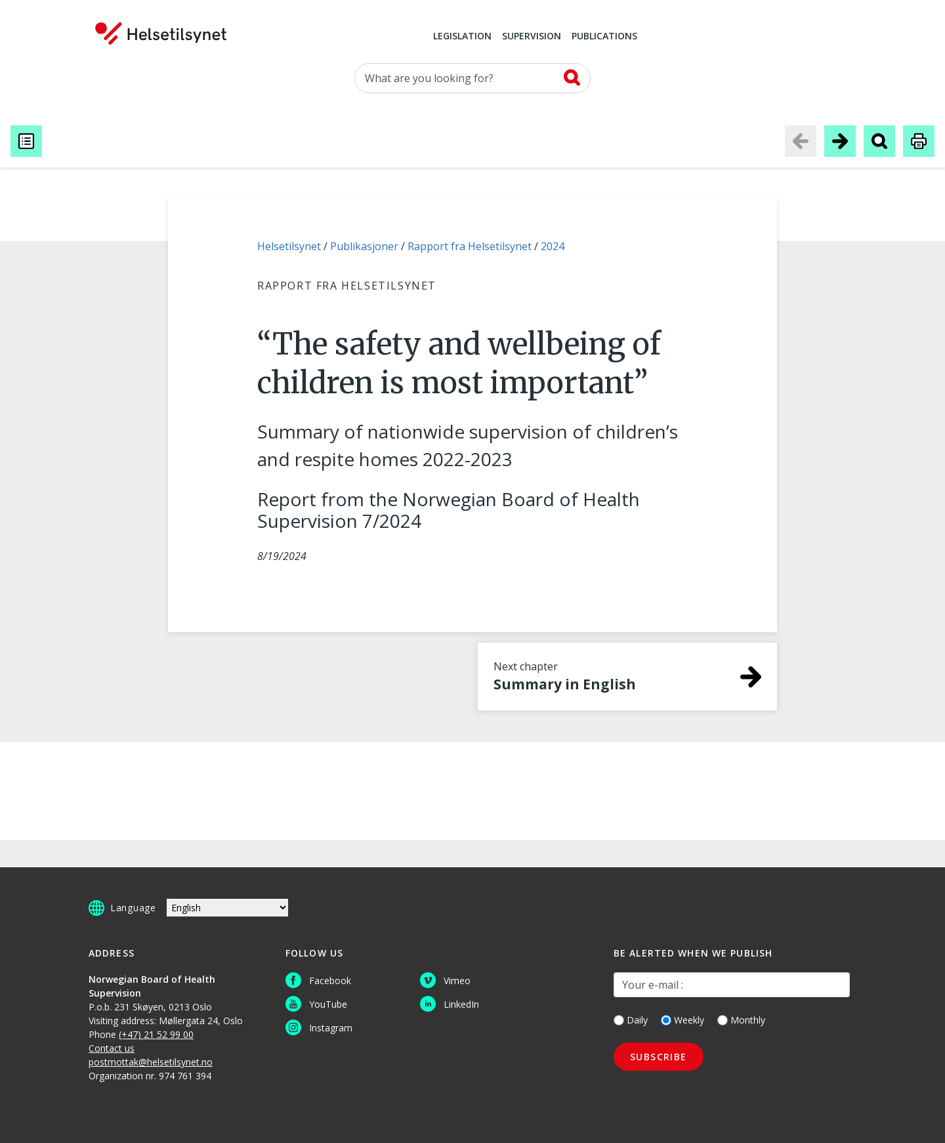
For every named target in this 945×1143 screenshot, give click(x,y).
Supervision (531, 37)
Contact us (112, 1048)
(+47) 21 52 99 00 (156, 1034)
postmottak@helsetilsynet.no (151, 1062)
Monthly (741, 1020)
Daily (631, 1020)
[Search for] (472, 78)
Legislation (462, 37)
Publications (604, 37)
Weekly (682, 1020)
